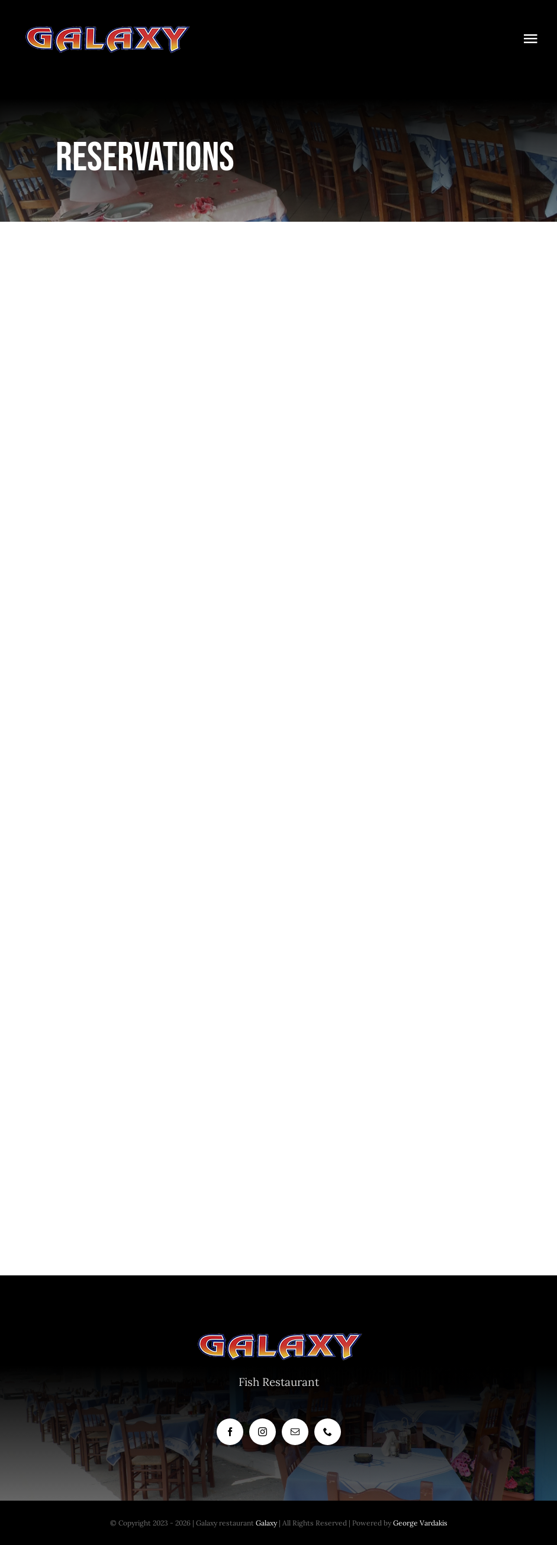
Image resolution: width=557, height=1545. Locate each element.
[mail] (295, 1431)
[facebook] (230, 1431)
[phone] (327, 1431)
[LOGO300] (106, 29)
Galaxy (266, 1522)
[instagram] (262, 1431)
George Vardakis (420, 1522)
